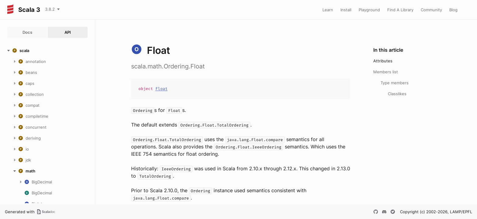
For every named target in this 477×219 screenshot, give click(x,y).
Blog (453, 9)
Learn (327, 9)
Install (345, 9)
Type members (395, 82)
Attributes (382, 60)
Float (161, 88)
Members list (385, 71)
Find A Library (400, 9)
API (67, 32)
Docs (27, 32)
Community (431, 9)
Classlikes (397, 93)
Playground (369, 9)
